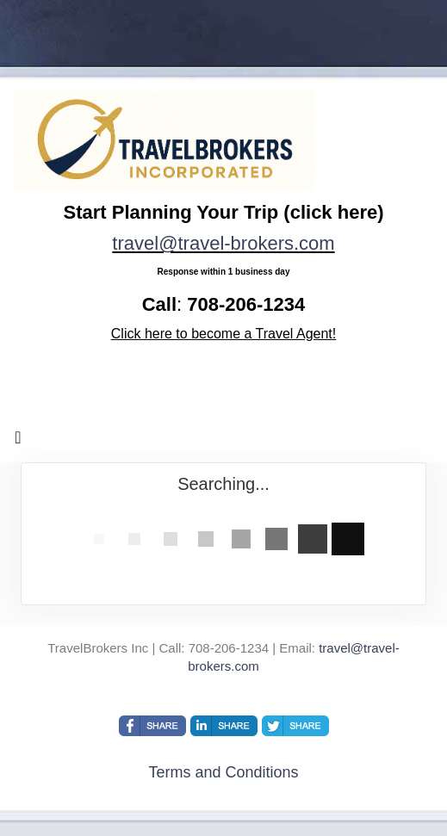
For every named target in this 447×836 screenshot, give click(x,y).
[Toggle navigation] (18, 441)
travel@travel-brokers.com (223, 243)
